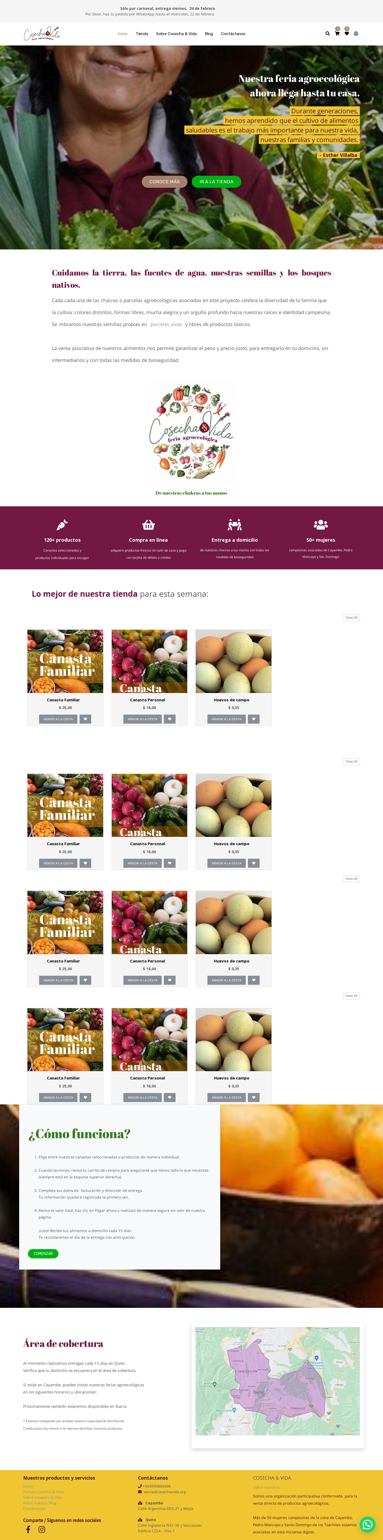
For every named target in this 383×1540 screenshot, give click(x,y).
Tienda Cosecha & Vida (43, 1491)
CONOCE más (164, 181)
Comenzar (43, 1264)
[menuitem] (122, 33)
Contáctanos (34, 1508)
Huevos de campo (232, 714)
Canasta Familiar (63, 714)
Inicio (28, 1486)
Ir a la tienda (216, 181)
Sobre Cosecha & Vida (42, 1497)
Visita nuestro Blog (40, 1502)
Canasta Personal (147, 714)
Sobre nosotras (266, 1487)
